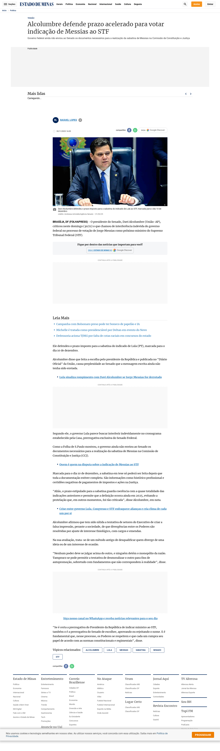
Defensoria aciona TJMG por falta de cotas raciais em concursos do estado (103, 335)
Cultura (127, 4)
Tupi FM (187, 711)
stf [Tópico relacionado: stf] (58, 657)
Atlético (100, 688)
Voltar (186, 94)
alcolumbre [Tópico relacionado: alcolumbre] (92, 650)
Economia (80, 4)
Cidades (156, 684)
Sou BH (186, 702)
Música (44, 701)
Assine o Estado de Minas (24, 717)
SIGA (153, 130)
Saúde (118, 4)
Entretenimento (47, 684)
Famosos (45, 688)
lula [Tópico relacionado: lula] (109, 650)
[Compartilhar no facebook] (129, 130)
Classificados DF (132, 688)
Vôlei (99, 697)
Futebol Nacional (104, 701)
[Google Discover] (110, 250)
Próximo (191, 94)
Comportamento (47, 709)
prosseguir (203, 734)
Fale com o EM (19, 713)
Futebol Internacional (106, 705)
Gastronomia (46, 713)
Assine (196, 4)
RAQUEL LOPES (68, 120)
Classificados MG (132, 684)
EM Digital (17, 709)
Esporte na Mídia (104, 709)
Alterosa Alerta (187, 684)
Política (69, 4)
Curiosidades (158, 697)
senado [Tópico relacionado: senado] (157, 650)
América (100, 684)
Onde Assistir (102, 713)
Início (4, 10)
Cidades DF (74, 688)
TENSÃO (31, 18)
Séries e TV (46, 692)
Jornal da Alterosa (188, 688)
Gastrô (156, 720)
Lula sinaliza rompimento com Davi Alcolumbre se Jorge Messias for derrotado (110, 377)
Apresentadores (188, 716)
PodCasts (185, 725)
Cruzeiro (100, 692)
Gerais (59, 4)
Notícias (128, 692)
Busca (185, 4)
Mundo (72, 704)
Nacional (92, 4)
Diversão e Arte (75, 708)
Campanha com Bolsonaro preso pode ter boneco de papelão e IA (98, 324)
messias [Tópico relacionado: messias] (124, 650)
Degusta (138, 4)
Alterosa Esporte (188, 692)
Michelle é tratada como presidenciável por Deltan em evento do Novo (101, 330)
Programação (186, 720)
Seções (9, 4)
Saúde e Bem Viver (21, 705)
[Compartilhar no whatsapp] (135, 130)
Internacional (105, 4)
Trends (44, 705)
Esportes (73, 725)
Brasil (71, 696)
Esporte (156, 688)
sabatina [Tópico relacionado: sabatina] (141, 650)
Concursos (73, 721)
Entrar (210, 4)
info (80, 120)
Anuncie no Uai (51, 727)
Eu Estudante (74, 716)
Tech (43, 717)
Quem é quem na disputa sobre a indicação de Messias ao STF (99, 464)
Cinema (44, 697)
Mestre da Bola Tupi (189, 729)
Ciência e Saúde (76, 712)
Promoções (46, 721)
